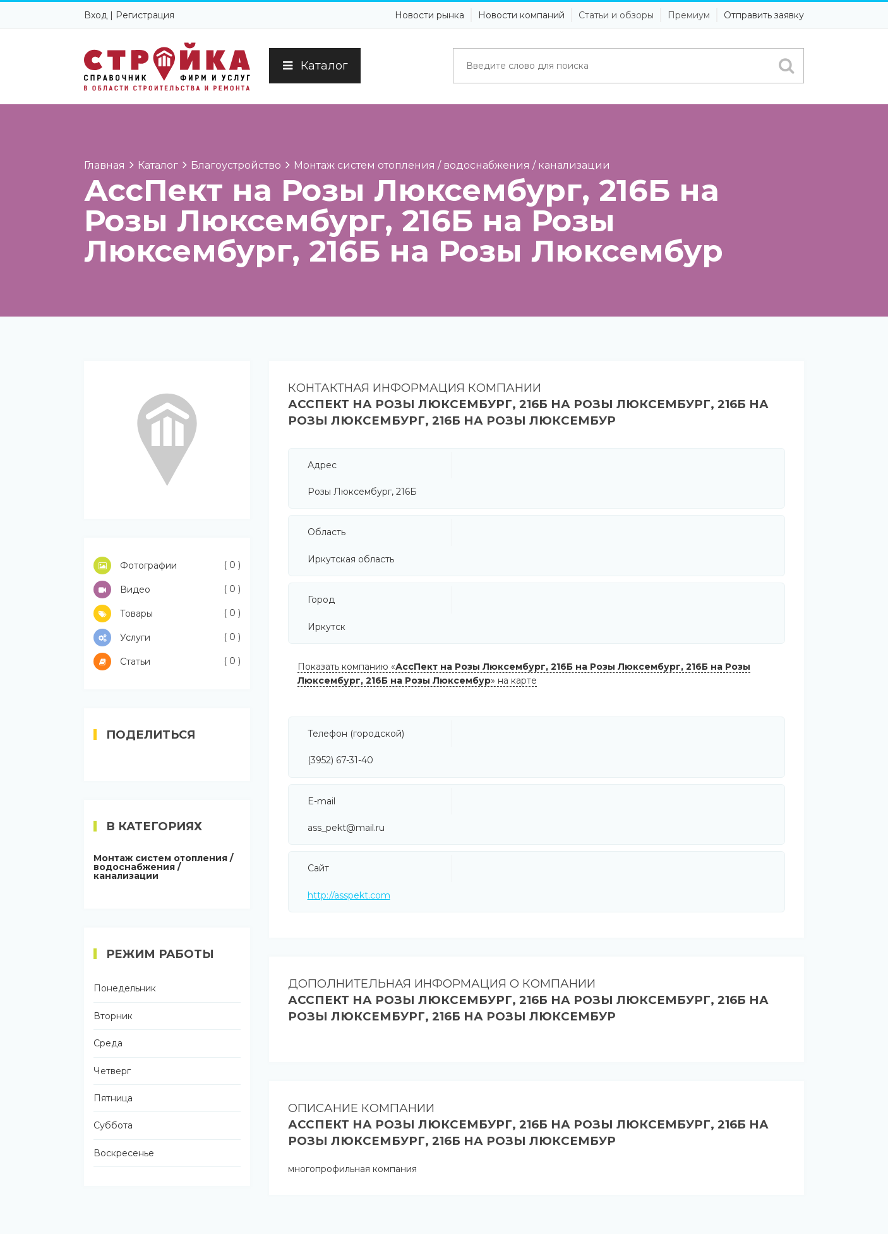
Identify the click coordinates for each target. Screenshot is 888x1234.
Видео (167, 589)
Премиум (689, 15)
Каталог (315, 66)
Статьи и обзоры (616, 15)
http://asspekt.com (349, 895)
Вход (95, 15)
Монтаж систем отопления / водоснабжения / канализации (163, 867)
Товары (167, 613)
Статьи (167, 661)
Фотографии (167, 565)
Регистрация (145, 15)
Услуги (167, 637)
